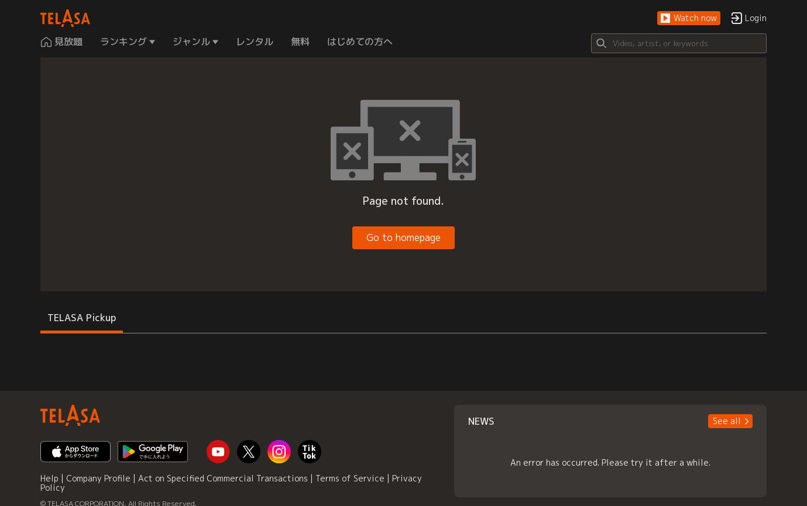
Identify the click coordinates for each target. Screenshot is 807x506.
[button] (688, 18)
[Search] (679, 43)
